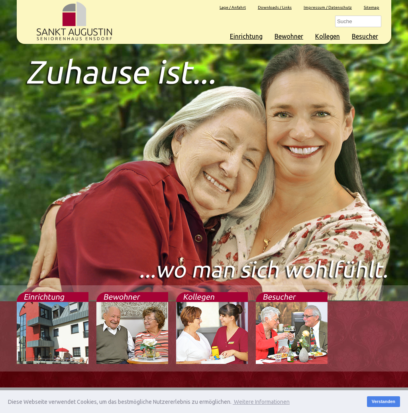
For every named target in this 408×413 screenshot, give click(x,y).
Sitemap (371, 7)
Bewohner (289, 36)
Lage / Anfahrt (233, 7)
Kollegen (327, 36)
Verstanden (383, 401)
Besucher (365, 36)
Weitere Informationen (261, 402)
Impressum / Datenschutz (328, 7)
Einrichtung (246, 36)
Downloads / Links (275, 7)
